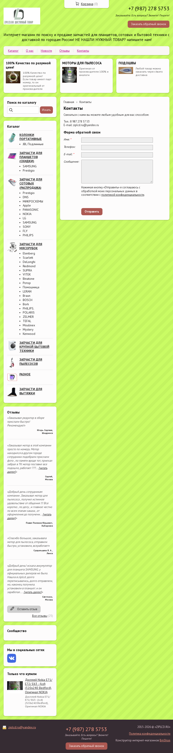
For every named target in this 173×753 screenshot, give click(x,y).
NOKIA (27, 214)
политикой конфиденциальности (122, 195)
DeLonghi (29, 262)
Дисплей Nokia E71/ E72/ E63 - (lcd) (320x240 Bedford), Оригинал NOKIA (38, 686)
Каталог (13, 51)
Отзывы (64, 51)
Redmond (29, 266)
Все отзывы (39, 616)
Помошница (31, 287)
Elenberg (29, 253)
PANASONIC (31, 210)
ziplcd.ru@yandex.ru (22, 727)
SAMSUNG (30, 166)
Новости (46, 51)
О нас (29, 51)
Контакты (83, 51)
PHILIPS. (28, 308)
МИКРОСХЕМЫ (33, 201)
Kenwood (29, 334)
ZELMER (28, 317)
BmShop (165, 740)
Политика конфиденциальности (149, 734)
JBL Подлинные (33, 144)
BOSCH (27, 300)
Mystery (28, 329)
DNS (26, 197)
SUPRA (27, 270)
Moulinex (29, 325)
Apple (27, 205)
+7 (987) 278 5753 (148, 8)
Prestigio (29, 170)
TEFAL (27, 321)
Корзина (87, 4)
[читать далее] (33, 592)
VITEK (27, 274)
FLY (25, 231)
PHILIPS (28, 235)
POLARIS (29, 312)
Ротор (27, 283)
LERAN (27, 291)
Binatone (28, 279)
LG (24, 218)
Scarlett (28, 258)
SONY (27, 227)
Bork (26, 304)
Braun (26, 296)
